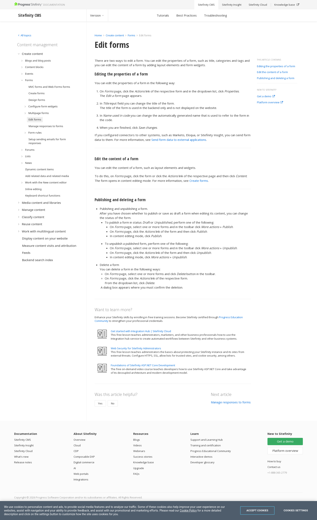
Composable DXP (84, 456)
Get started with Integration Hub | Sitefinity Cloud (141, 331)
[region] (158, 510)
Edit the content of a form (272, 72)
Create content (115, 35)
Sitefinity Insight (24, 445)
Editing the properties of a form (276, 66)
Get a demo (266, 96)
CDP (76, 451)
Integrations (81, 479)
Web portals (81, 474)
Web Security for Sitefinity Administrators (136, 348)
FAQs (136, 474)
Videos (137, 445)
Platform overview (270, 102)
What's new (21, 456)
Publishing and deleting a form (275, 78)
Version (97, 15)
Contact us (273, 467)
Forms (131, 35)
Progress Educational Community (210, 451)
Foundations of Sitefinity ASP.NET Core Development (143, 365)
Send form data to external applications (178, 140)
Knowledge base (143, 462)
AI (75, 468)
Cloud (77, 445)
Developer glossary (202, 462)
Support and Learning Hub (206, 440)
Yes (100, 403)
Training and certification (205, 445)
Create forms (198, 181)
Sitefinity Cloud (23, 451)
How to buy (274, 461)
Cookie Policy (188, 510)
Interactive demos (201, 456)
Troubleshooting (215, 15)
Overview (79, 440)
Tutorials (163, 15)
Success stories (142, 456)
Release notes (23, 462)
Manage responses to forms (231, 402)
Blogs (136, 440)
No (112, 403)
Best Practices (186, 15)
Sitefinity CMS (22, 440)
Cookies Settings (296, 510)
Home (98, 35)
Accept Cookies (257, 510)
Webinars (139, 451)
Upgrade (138, 468)
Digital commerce (84, 462)
